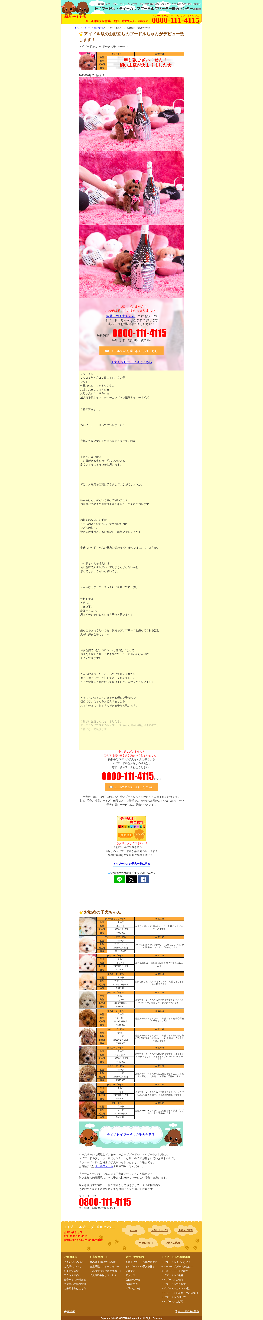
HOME (71, 1311)
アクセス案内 (71, 1275)
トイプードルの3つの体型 (175, 1288)
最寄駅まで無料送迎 (75, 1279)
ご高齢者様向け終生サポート (106, 1270)
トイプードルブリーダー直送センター (89, 1227)
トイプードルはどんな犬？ (176, 1262)
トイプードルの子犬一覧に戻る (131, 863)
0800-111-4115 (139, 333)
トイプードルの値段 (172, 1279)
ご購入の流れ (172, 1242)
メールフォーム (104, 1166)
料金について (146, 1242)
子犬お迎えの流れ (74, 1262)
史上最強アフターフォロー (104, 1266)
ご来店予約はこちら (75, 1288)
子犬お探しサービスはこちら (131, 362)
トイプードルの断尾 (172, 1301)
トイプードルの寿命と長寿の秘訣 (179, 1292)
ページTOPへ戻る (188, 1311)
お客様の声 (131, 1284)
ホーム (133, 1230)
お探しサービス (159, 1230)
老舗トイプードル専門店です (141, 1262)
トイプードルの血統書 (173, 1284)
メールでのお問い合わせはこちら (134, 351)
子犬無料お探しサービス (103, 1275)
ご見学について (72, 1266)
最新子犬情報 (185, 1230)
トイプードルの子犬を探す (140, 1266)
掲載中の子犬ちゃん (120, 316)
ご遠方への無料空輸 (75, 1284)
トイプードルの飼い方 (173, 1297)
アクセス (130, 1275)
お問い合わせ (132, 1288)
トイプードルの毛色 (172, 1275)
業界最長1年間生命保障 (103, 1262)
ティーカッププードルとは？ (177, 1266)
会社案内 (130, 1270)
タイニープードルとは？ (174, 1270)
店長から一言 (132, 1279)
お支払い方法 (71, 1270)
